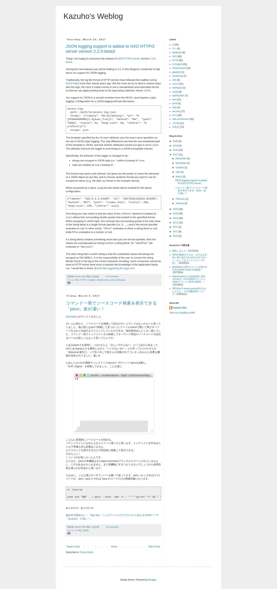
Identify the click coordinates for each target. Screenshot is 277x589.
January (180, 203)
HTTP (82, 280)
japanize (176, 72)
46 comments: (113, 527)
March (179, 176)
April (178, 172)
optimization (178, 95)
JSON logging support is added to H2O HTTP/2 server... (191, 181)
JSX (174, 80)
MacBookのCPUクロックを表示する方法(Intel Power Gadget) (189, 268)
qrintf (174, 103)
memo (175, 84)
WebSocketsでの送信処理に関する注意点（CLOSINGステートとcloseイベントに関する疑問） (189, 279)
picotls (79, 362)
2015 (176, 213)
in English (91, 280)
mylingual (177, 87)
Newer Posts (73, 546)
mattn (97, 345)
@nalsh (98, 268)
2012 (176, 227)
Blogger (152, 579)
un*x (174, 115)
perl (174, 99)
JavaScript (177, 76)
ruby (174, 107)
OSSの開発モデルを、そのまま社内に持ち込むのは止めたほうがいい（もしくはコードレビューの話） (189, 258)
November (181, 163)
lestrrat (69, 316)
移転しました (179, 250)
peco (144, 352)
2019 (176, 145)
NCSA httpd (72, 83)
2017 (176, 154)
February (180, 199)
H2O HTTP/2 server (128, 58)
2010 (176, 236)
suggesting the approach (121, 268)
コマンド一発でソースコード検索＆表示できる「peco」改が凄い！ (191, 190)
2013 (176, 222)
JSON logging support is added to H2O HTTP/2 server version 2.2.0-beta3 (110, 49)
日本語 (85, 530)
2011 (176, 231)
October (180, 167)
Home (114, 546)
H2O (77, 280)
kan (147, 348)
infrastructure (103, 280)
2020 (176, 141)
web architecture (117, 280)
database (177, 52)
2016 (176, 209)
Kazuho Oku (180, 307)
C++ (174, 48)
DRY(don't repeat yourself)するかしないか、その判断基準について (189, 291)
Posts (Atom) (86, 552)
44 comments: (112, 276)
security (176, 111)
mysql (175, 91)
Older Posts (154, 546)
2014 (176, 218)
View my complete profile (182, 312)
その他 (78, 530)
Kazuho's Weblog (93, 16)
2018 (176, 150)
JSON (147, 90)
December (181, 158)
